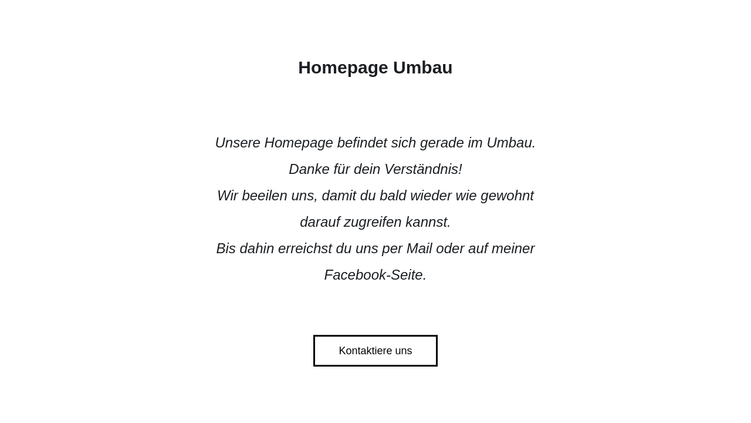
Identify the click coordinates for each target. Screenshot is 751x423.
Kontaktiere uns (375, 351)
